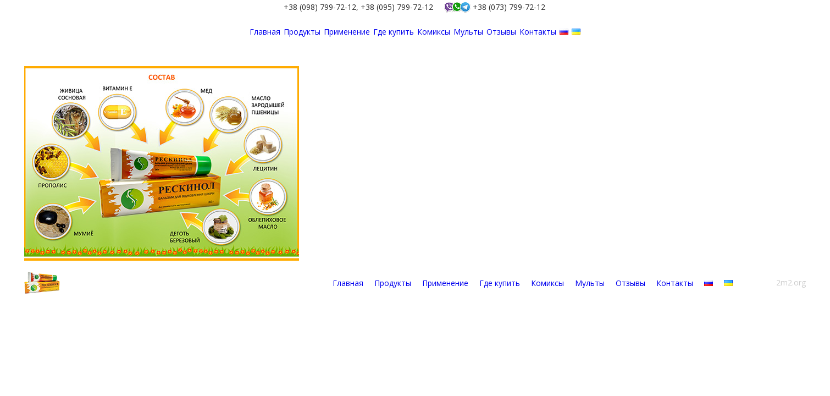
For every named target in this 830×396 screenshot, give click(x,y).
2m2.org (791, 282)
